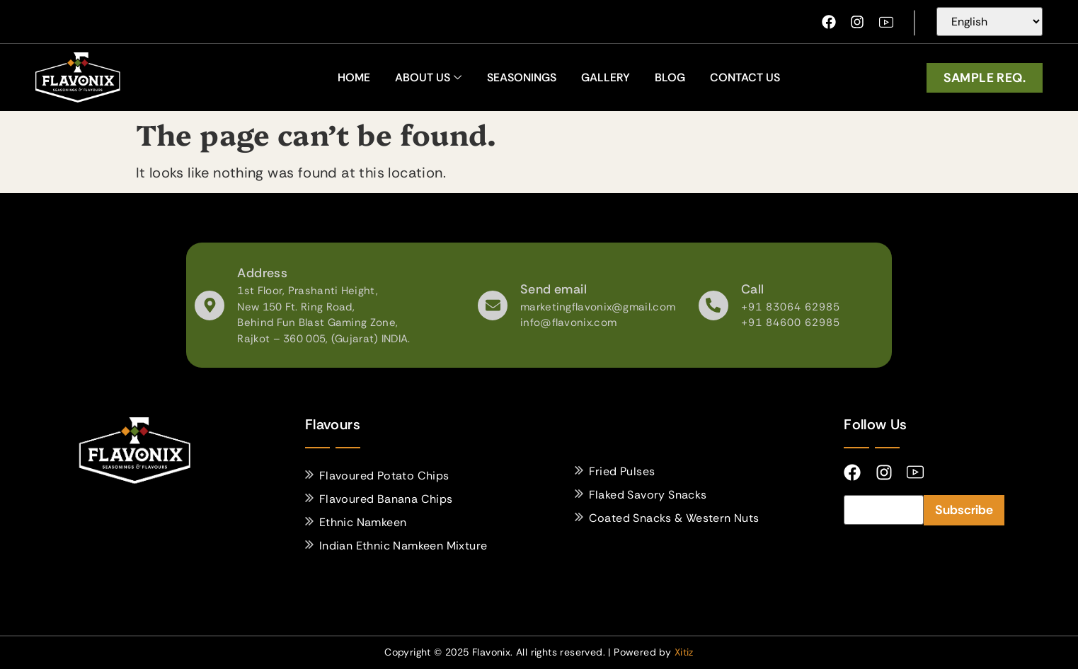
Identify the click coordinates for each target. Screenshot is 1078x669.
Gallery (605, 77)
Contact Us (745, 77)
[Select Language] (989, 21)
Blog (670, 77)
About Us (428, 77)
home (354, 77)
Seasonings (521, 77)
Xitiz (684, 652)
